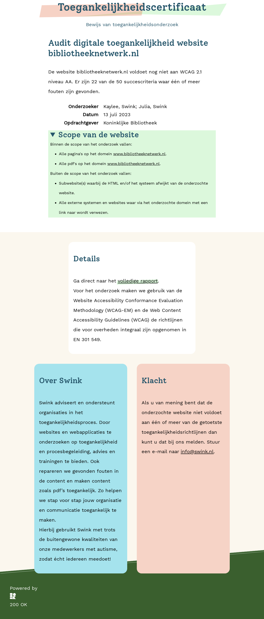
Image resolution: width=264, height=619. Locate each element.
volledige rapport (138, 281)
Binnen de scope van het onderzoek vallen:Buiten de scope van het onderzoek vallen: (132, 174)
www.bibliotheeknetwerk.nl (139, 153)
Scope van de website (98, 134)
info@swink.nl (197, 451)
